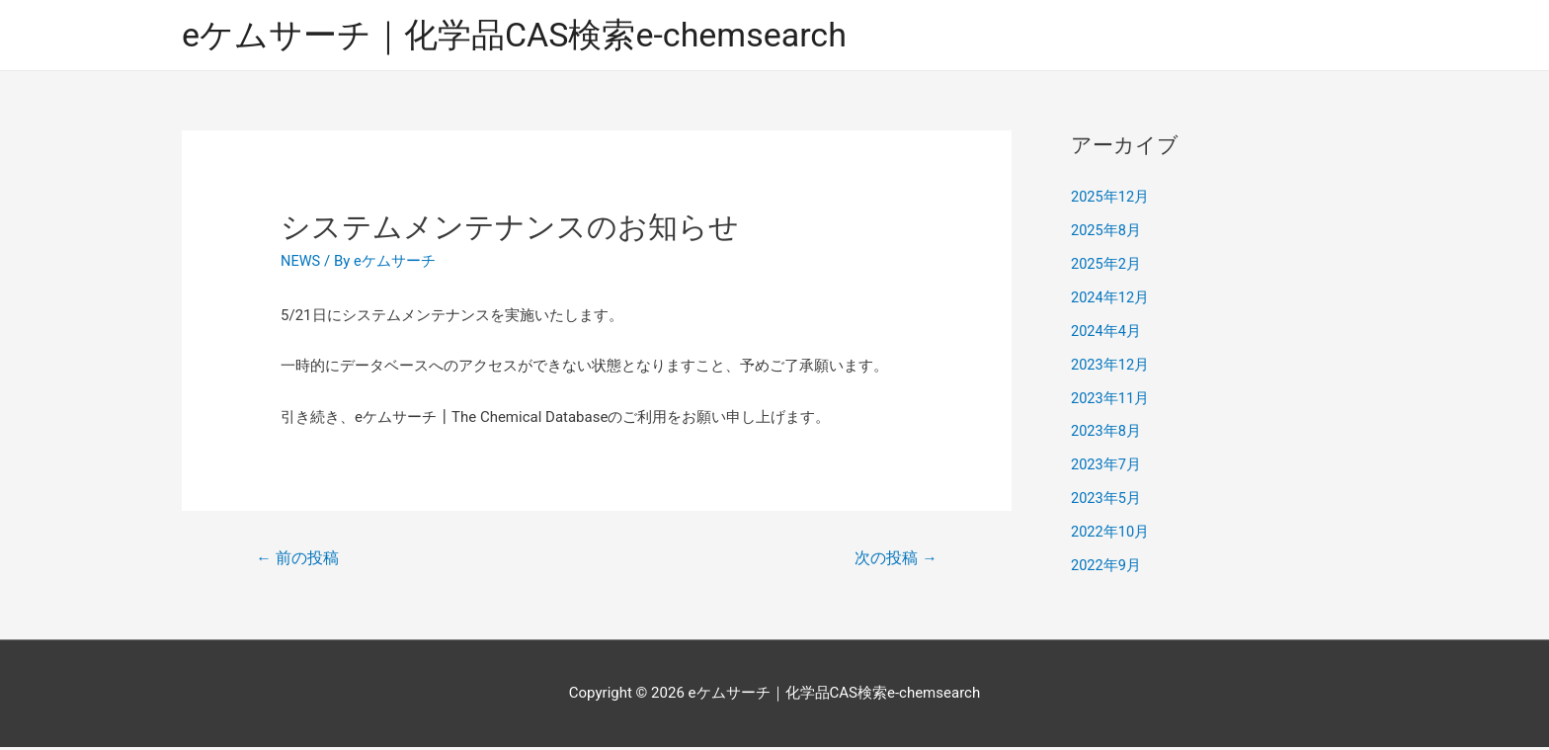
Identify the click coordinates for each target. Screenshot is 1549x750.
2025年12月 (1111, 199)
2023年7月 (1106, 465)
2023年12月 (1111, 365)
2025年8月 (1106, 231)
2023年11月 (1111, 398)
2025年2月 (1106, 265)
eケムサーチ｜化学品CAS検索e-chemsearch (524, 35)
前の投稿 (298, 559)
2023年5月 (1106, 498)
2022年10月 (1111, 532)
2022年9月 (1106, 565)
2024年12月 (1111, 298)
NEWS (301, 262)
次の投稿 (895, 559)
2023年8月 (1106, 432)
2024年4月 (1106, 332)
